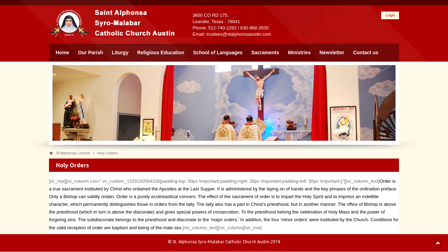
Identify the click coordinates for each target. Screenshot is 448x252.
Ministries (299, 52)
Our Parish (90, 52)
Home (62, 52)
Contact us (365, 52)
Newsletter (332, 52)
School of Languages (218, 52)
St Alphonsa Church (73, 153)
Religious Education (160, 52)
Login (390, 15)
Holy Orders (107, 153)
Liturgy (120, 52)
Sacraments (265, 52)
